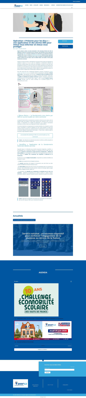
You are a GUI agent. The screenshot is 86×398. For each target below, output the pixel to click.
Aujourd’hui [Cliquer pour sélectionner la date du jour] (43, 345)
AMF (25, 53)
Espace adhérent (76, 1)
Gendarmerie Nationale (36, 55)
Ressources (46, 5)
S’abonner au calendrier (42, 349)
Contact (53, 5)
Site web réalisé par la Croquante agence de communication (24, 394)
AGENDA (41, 5)
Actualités (36, 5)
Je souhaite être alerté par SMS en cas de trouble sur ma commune (35, 135)
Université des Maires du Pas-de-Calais (64, 5)
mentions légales (69, 389)
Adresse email (47, 368)
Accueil (27, 5)
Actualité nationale (22, 48)
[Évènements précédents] (16, 345)
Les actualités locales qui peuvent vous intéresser (24, 220)
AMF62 (31, 5)
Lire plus (43, 246)
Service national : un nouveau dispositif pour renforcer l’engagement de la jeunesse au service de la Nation (43, 235)
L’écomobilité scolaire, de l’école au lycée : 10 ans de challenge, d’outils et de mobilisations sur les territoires (40, 318)
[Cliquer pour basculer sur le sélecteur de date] (16, 281)
